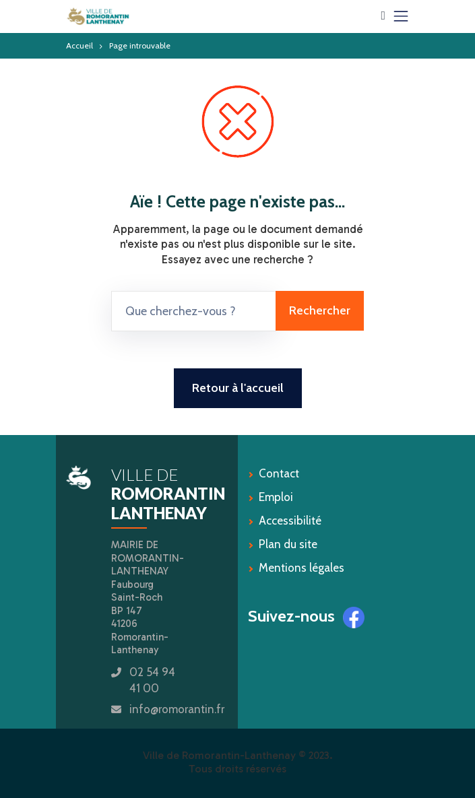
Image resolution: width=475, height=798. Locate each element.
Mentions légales (301, 567)
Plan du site (288, 544)
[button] (383, 15)
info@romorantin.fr (176, 709)
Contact (279, 473)
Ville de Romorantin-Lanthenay (219, 755)
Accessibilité (290, 520)
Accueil (79, 45)
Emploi (276, 497)
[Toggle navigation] (401, 16)
